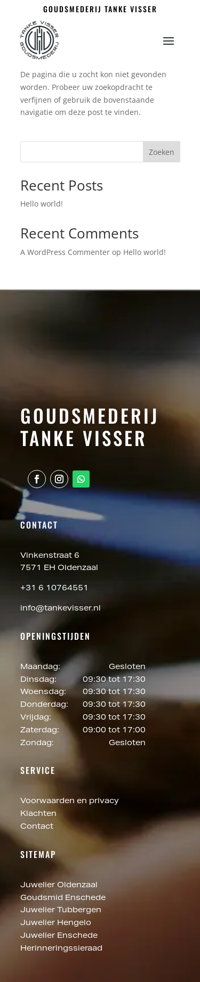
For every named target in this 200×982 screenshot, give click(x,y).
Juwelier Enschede (59, 936)
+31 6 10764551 (54, 588)
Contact (36, 827)
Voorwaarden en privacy (69, 801)
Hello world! (41, 204)
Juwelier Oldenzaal (60, 885)
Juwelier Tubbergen (61, 910)
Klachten (38, 814)
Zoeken (161, 152)
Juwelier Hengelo (56, 923)
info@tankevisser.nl (60, 609)
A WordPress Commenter (65, 252)
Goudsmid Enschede (64, 898)
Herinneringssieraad (61, 949)
